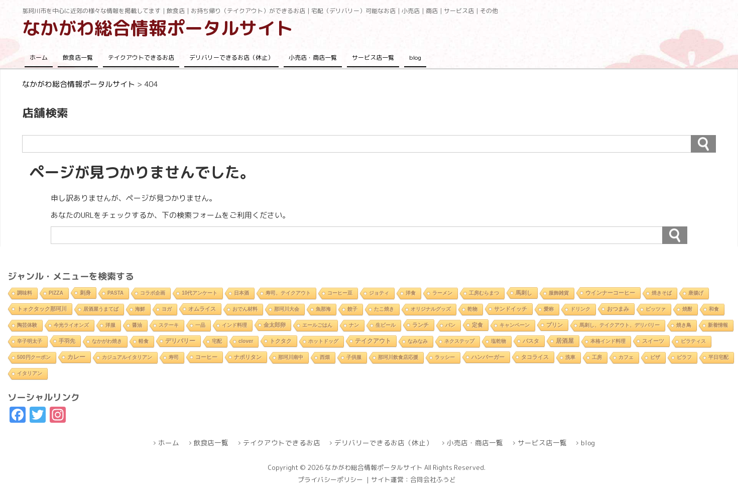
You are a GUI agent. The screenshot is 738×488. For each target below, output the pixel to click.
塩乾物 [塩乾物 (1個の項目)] (498, 341)
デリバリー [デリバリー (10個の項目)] (180, 340)
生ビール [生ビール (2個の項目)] (386, 325)
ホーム (39, 57)
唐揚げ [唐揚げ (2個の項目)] (695, 293)
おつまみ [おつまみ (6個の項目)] (618, 309)
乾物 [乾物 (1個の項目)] (472, 309)
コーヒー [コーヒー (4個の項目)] (206, 357)
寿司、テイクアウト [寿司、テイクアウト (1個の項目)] (288, 293)
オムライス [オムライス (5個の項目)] (202, 309)
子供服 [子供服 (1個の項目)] (353, 357)
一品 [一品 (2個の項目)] (200, 325)
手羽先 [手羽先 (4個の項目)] (67, 341)
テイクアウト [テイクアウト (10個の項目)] (373, 340)
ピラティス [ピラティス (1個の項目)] (693, 341)
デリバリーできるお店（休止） (231, 57)
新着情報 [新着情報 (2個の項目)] (718, 325)
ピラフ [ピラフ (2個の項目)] (684, 357)
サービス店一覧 (373, 57)
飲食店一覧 (78, 57)
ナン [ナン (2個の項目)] (354, 325)
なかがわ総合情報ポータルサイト (157, 28)
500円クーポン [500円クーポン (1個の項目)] (34, 357)
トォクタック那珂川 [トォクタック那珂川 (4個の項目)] (42, 309)
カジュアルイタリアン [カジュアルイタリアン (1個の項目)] (127, 357)
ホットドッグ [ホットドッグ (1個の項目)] (323, 341)
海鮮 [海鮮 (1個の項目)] (140, 309)
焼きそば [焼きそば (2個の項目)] (662, 293)
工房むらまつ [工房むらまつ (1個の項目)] (484, 293)
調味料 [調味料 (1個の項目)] (24, 293)
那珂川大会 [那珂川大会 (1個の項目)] (286, 309)
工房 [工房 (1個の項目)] (597, 357)
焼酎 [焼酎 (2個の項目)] (687, 309)
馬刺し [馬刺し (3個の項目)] (524, 293)
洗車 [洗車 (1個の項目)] (570, 357)
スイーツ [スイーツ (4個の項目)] (653, 341)
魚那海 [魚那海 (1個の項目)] (323, 309)
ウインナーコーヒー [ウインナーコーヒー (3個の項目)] (610, 293)
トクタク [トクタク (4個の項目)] (281, 341)
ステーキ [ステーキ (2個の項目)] (169, 325)
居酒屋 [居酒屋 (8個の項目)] (565, 340)
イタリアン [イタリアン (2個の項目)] (29, 373)
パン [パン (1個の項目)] (450, 325)
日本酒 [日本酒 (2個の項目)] (241, 293)
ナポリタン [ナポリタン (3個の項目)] (248, 357)
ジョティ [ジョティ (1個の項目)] (379, 293)
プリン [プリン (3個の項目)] (554, 325)
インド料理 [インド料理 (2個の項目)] (234, 325)
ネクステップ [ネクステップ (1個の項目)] (459, 341)
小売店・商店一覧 (313, 57)
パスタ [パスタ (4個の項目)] (531, 341)
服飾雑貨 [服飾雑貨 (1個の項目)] (559, 293)
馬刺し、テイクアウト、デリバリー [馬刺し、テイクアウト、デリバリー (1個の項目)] (619, 325)
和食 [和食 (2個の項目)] (714, 309)
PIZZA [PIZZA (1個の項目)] (56, 293)
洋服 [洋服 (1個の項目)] (110, 325)
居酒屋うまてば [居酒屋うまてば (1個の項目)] (100, 309)
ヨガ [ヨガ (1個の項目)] (167, 309)
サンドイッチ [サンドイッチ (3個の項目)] (510, 309)
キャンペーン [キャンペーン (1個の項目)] (515, 325)
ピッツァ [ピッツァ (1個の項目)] (656, 309)
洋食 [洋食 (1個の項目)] (411, 293)
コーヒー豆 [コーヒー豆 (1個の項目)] (339, 293)
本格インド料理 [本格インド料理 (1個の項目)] (608, 341)
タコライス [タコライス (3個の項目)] (535, 357)
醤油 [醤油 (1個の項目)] (137, 325)
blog (415, 57)
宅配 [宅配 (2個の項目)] (217, 341)
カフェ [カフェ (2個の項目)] (626, 357)
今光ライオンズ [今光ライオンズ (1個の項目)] (71, 325)
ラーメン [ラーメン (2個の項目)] (442, 293)
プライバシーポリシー (330, 479)
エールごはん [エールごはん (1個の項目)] (317, 325)
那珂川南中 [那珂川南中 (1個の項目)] (290, 357)
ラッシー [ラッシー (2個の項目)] (445, 357)
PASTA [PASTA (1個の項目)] (115, 293)
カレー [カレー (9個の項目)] (76, 356)
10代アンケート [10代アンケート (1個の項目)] (199, 293)
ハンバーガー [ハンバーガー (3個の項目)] (488, 357)
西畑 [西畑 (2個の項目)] (325, 357)
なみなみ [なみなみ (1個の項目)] (418, 341)
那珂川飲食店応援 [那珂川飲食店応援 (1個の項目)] (398, 357)
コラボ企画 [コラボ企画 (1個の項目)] (152, 293)
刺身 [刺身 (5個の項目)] (85, 293)
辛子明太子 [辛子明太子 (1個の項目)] (29, 341)
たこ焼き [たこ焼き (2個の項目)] (384, 309)
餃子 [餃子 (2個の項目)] (352, 309)
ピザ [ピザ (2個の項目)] (655, 357)
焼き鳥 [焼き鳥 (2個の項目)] (683, 325)
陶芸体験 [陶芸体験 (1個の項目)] (27, 325)
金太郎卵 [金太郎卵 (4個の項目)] (275, 325)
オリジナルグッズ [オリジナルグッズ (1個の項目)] (431, 309)
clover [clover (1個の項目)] (245, 341)
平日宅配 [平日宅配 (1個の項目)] (718, 357)
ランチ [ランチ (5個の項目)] (420, 325)
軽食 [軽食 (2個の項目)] (144, 341)
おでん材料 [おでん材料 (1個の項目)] (245, 309)
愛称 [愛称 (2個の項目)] (549, 309)
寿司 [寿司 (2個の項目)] (174, 357)
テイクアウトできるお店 (141, 57)
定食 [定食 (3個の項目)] (477, 325)
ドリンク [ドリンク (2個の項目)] (580, 309)
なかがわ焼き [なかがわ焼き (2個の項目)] (107, 341)
